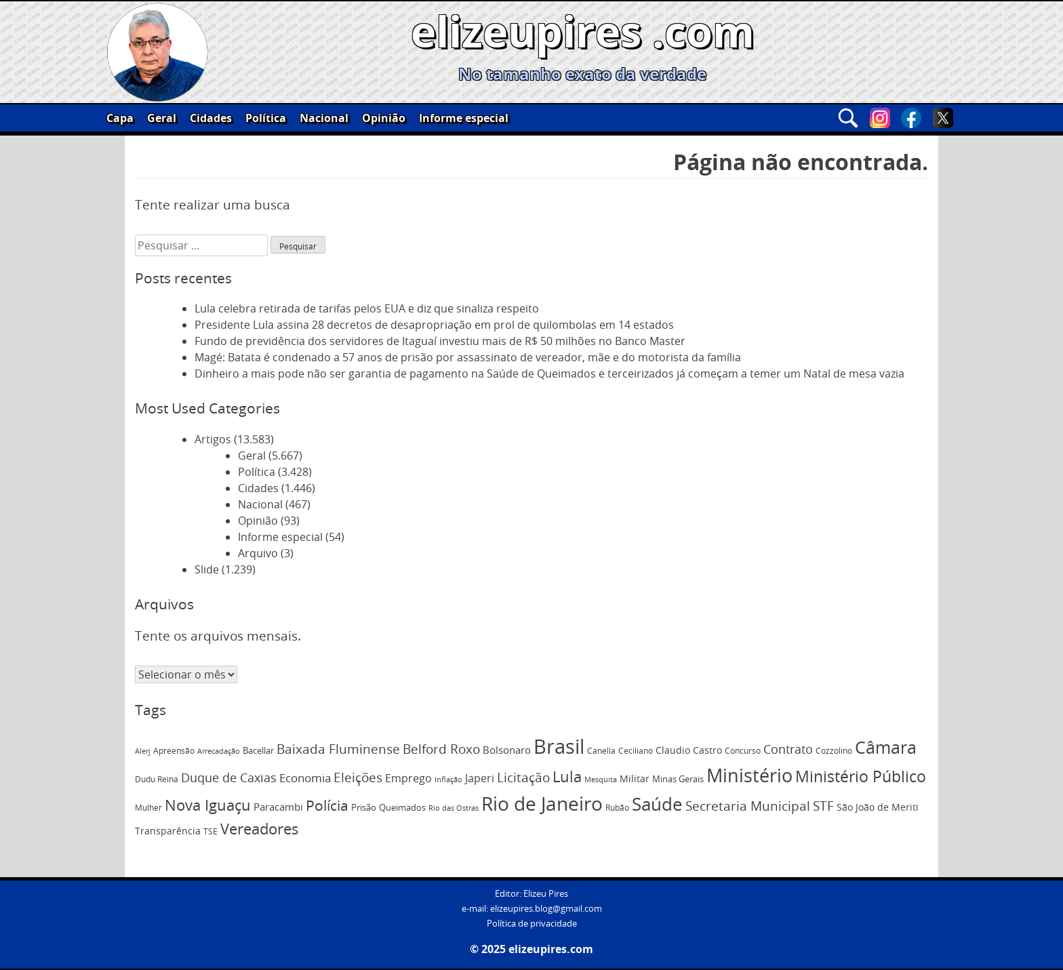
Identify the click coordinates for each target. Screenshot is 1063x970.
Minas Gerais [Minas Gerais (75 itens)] (678, 779)
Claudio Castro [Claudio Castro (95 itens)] (689, 750)
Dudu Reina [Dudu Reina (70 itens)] (156, 779)
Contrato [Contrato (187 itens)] (788, 749)
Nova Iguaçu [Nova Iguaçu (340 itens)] (208, 805)
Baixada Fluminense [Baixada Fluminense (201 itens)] (338, 748)
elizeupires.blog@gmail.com (546, 908)
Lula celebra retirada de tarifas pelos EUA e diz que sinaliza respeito (367, 308)
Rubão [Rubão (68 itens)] (617, 807)
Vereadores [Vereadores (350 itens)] (259, 829)
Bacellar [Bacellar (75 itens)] (258, 750)
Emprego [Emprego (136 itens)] (408, 778)
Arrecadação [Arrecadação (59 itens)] (218, 751)
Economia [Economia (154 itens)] (305, 778)
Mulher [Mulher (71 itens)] (148, 807)
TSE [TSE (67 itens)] (210, 831)
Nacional (324, 117)
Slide (207, 569)
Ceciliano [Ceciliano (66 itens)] (635, 750)
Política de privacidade (532, 923)
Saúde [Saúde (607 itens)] (657, 803)
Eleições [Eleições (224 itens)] (358, 777)
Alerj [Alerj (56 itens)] (143, 751)
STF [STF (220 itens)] (823, 806)
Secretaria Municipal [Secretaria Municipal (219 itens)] (747, 806)
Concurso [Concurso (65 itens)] (743, 751)
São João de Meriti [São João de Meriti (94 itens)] (878, 807)
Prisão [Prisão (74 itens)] (363, 807)
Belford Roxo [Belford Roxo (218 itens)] (441, 749)
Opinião (383, 117)
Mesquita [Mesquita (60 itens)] (600, 779)
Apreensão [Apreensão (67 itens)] (174, 750)
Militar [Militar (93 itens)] (634, 778)
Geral (161, 117)
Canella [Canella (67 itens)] (601, 750)
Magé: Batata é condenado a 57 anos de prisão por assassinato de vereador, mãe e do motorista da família (468, 357)
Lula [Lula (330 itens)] (567, 776)
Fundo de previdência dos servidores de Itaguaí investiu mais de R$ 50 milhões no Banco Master (440, 341)
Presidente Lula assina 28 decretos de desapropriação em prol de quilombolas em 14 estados (434, 324)
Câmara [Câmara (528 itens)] (886, 747)
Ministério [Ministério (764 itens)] (749, 775)
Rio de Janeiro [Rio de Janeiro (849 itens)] (542, 803)
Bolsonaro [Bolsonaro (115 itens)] (507, 749)
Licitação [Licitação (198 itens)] (523, 777)
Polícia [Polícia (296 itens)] (327, 805)
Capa (120, 117)
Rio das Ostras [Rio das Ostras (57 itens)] (453, 808)
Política (265, 117)
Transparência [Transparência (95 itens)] (168, 830)
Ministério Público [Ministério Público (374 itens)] (860, 776)
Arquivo (258, 553)
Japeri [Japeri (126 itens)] (479, 778)
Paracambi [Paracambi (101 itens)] (278, 807)
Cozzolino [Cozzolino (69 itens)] (834, 750)
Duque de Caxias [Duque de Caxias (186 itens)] (229, 777)
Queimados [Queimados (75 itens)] (402, 807)
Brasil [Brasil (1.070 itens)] (559, 746)
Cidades (211, 117)
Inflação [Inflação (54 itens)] (448, 779)
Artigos (213, 439)
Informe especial (463, 117)
